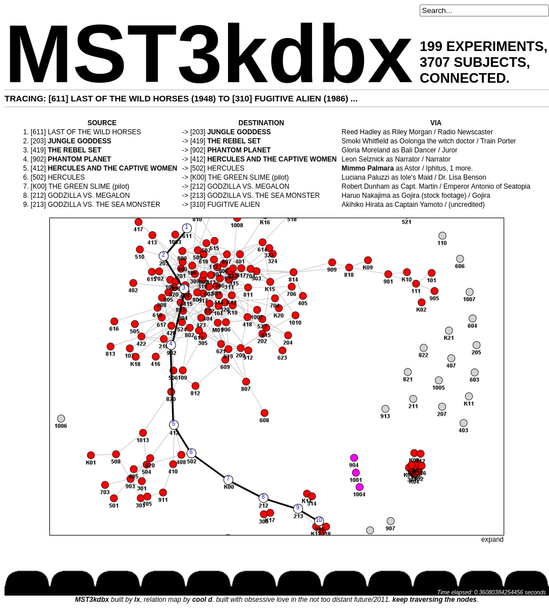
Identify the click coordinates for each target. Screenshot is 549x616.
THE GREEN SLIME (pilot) (248, 177)
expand (493, 539)
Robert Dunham (365, 186)
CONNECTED (463, 78)
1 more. (461, 168)
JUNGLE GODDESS (239, 132)
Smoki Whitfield (364, 141)
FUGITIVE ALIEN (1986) (301, 98)
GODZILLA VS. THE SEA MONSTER (263, 195)
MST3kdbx (209, 54)
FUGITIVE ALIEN (233, 205)
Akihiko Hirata (362, 205)
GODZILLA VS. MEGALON (248, 186)
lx (137, 600)
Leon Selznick (362, 159)
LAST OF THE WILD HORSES (94, 132)
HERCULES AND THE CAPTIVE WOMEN (271, 159)
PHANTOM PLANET (239, 150)
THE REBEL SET (233, 141)
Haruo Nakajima (365, 195)
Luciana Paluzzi (365, 177)
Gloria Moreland (365, 150)
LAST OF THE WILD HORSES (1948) (143, 98)
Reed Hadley (361, 132)
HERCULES (225, 168)
